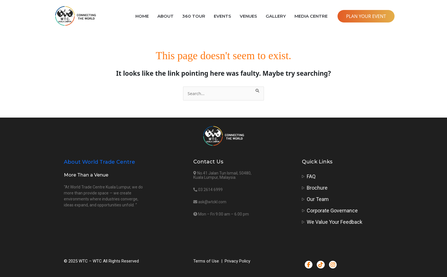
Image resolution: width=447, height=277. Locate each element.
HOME (142, 16)
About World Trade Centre (99, 162)
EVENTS (222, 16)
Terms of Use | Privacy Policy (221, 261)
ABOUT (165, 16)
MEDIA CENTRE (311, 16)
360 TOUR (193, 16)
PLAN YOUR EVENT (366, 16)
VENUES (248, 16)
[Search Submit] (257, 90)
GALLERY (276, 16)
